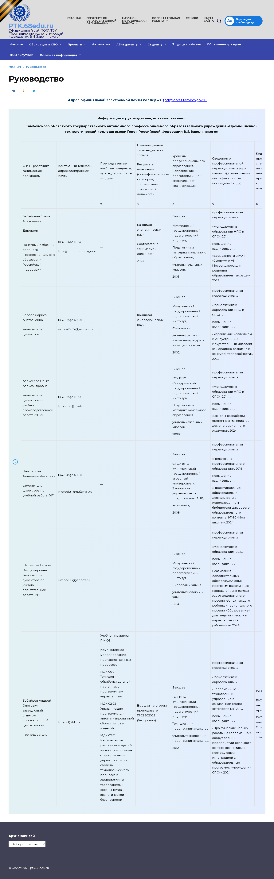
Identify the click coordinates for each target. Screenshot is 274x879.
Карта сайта (209, 19)
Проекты (75, 44)
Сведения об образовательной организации (101, 21)
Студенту (155, 44)
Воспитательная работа (166, 19)
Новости (16, 44)
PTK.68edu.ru (31, 26)
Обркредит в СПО (43, 44)
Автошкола (101, 44)
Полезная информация (58, 55)
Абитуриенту (127, 44)
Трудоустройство (186, 44)
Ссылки (192, 18)
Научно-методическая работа (134, 21)
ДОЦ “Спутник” (22, 55)
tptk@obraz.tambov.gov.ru (185, 100)
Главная (74, 18)
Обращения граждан (224, 44)
